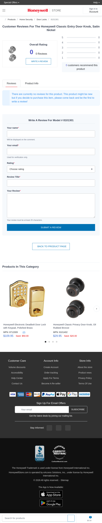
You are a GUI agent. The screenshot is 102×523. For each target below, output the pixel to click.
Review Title (13, 177)
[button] (97, 309)
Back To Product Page (50, 246)
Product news (85, 372)
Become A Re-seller (51, 383)
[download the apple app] (51, 493)
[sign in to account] (91, 10)
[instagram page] (58, 428)
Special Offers (9, 2)
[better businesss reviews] (39, 454)
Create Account (51, 367)
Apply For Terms (51, 378)
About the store (85, 367)
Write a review (38, 61)
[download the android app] (51, 502)
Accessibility (17, 372)
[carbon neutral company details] (59, 454)
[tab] (11, 83)
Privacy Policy (85, 378)
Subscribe (78, 409)
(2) (22, 332)
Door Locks (42, 19)
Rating (11, 163)
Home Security (26, 19)
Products (12, 19)
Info (31, 83)
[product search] (71, 518)
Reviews (11, 83)
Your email (13, 145)
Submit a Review (51, 227)
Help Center (17, 378)
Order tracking (51, 372)
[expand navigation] (4, 10)
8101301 (55, 19)
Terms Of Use (85, 383)
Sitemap (65, 480)
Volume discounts (16, 367)
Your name (13, 128)
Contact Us (17, 383)
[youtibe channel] (68, 428)
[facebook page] (49, 428)
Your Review (14, 191)
